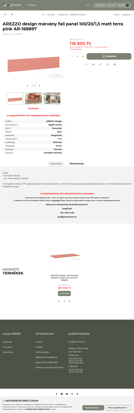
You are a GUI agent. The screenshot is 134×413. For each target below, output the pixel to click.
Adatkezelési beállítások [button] (46, 357)
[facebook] (5, 14)
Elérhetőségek (42, 352)
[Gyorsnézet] (69, 301)
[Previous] (4, 98)
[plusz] (83, 56)
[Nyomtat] (114, 64)
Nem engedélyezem (118, 408)
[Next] (63, 98)
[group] (88, 272)
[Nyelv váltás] (88, 5)
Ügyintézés (8, 352)
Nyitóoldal (7, 342)
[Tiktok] (77, 394)
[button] (31, 5)
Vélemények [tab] (76, 163)
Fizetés (38, 342)
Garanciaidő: (11, 139)
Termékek (7, 347)
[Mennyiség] (77, 56)
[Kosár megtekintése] (123, 5)
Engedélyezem (93, 408)
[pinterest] (11, 14)
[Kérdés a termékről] (107, 64)
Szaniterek (51, 15)
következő (126, 15)
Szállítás (39, 347)
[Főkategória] (43, 15)
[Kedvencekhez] (86, 64)
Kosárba (109, 56)
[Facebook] (56, 394)
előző (116, 15)
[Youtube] (67, 394)
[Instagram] (72, 394)
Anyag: (9, 153)
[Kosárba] (64, 293)
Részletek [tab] (56, 163)
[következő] (39, 85)
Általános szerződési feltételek (49, 367)
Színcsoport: (11, 125)
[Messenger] (61, 394)
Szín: (8, 128)
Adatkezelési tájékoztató (46, 362)
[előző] (27, 85)
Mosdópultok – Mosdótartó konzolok (71, 15)
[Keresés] (100, 5)
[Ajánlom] (93, 64)
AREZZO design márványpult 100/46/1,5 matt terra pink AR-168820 (64, 277)
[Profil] (111, 5)
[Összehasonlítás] (100, 64)
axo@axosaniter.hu (67, 217)
